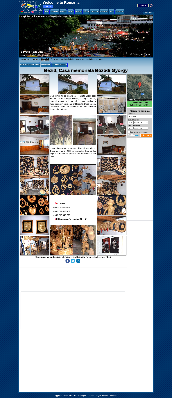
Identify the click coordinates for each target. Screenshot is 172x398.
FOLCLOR (94, 11)
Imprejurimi (45, 64)
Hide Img (148, 12)
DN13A (35, 59)
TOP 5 (111, 11)
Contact (91, 396)
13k (48, 6)
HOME (46, 11)
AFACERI (104, 11)
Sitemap (113, 396)
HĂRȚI (86, 11)
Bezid (44, 59)
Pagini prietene (102, 396)
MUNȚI (70, 11)
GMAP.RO (119, 11)
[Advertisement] (139, 179)
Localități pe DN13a (59, 64)
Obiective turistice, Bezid (30, 64)
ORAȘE (63, 11)
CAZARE (78, 11)
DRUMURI (54, 11)
